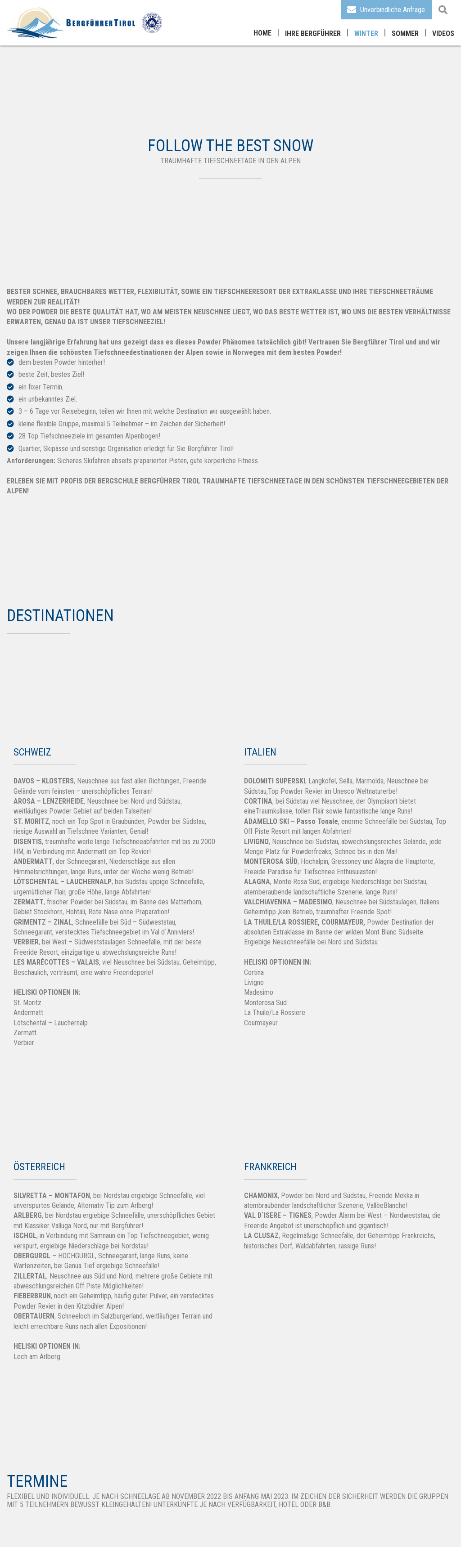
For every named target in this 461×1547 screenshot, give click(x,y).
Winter (366, 33)
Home (262, 33)
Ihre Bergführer (313, 33)
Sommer (405, 33)
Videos (443, 33)
